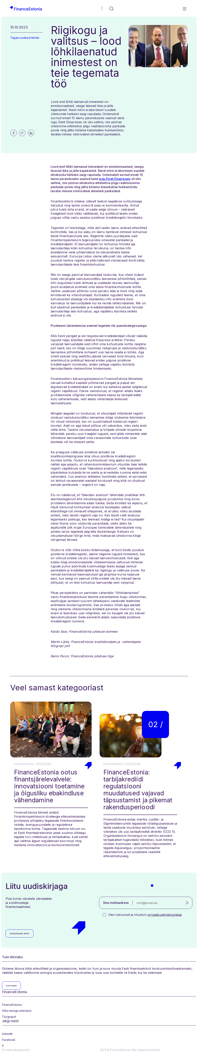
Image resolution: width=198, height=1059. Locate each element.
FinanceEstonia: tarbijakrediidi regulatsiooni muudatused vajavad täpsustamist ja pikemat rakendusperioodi (137, 789)
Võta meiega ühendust (16, 1010)
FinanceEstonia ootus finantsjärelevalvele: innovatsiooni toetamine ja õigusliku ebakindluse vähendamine (49, 786)
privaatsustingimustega (165, 915)
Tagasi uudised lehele (24, 37)
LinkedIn (7, 1033)
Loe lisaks (11, 985)
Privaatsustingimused (15, 1049)
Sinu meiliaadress (116, 903)
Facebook (8, 1039)
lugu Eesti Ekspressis (114, 179)
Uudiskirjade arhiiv (19, 933)
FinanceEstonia (12, 1004)
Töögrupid (9, 1016)
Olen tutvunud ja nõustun (145, 915)
